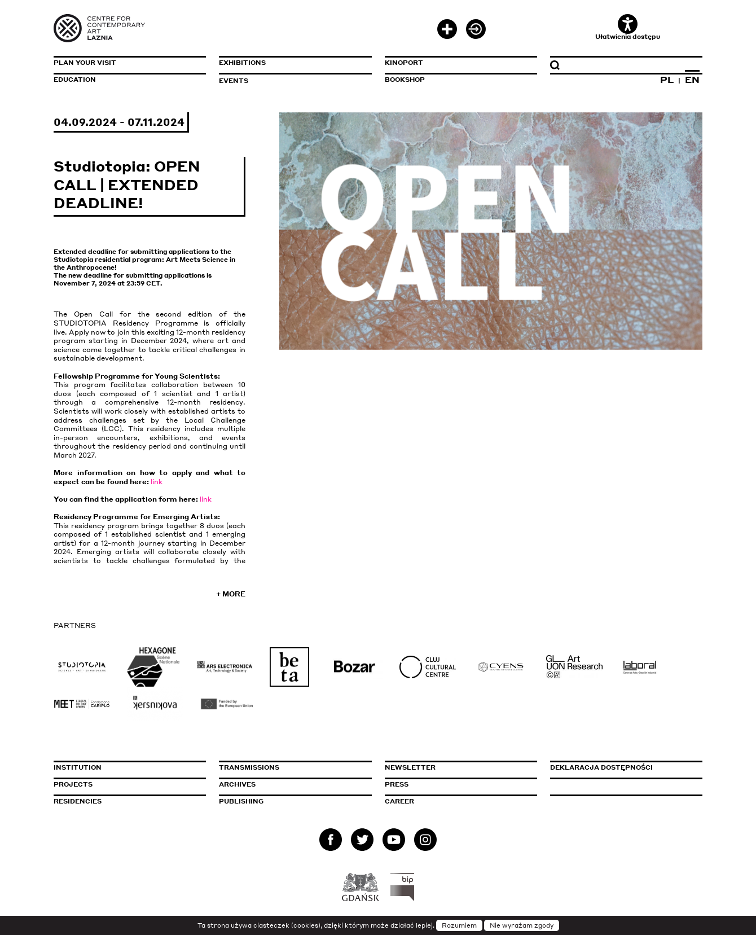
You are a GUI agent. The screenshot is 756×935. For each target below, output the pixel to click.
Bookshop (405, 80)
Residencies (78, 801)
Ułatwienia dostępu (627, 27)
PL (667, 79)
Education (75, 80)
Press (396, 784)
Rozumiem (459, 925)
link (156, 481)
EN (692, 79)
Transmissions (295, 767)
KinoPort (404, 63)
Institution (78, 767)
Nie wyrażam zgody (521, 925)
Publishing (241, 801)
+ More (230, 594)
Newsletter (410, 767)
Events (233, 81)
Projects (73, 784)
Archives (237, 784)
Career (399, 801)
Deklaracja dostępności (601, 767)
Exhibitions (242, 63)
